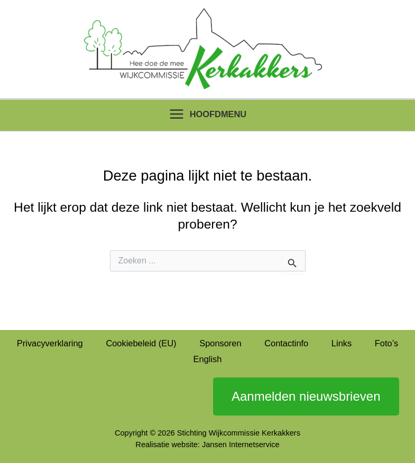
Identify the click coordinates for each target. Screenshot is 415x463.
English (207, 359)
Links (341, 343)
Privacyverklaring (50, 343)
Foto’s (386, 343)
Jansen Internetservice (241, 444)
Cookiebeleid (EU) (141, 343)
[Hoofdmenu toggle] (207, 114)
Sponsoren (220, 343)
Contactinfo (286, 343)
